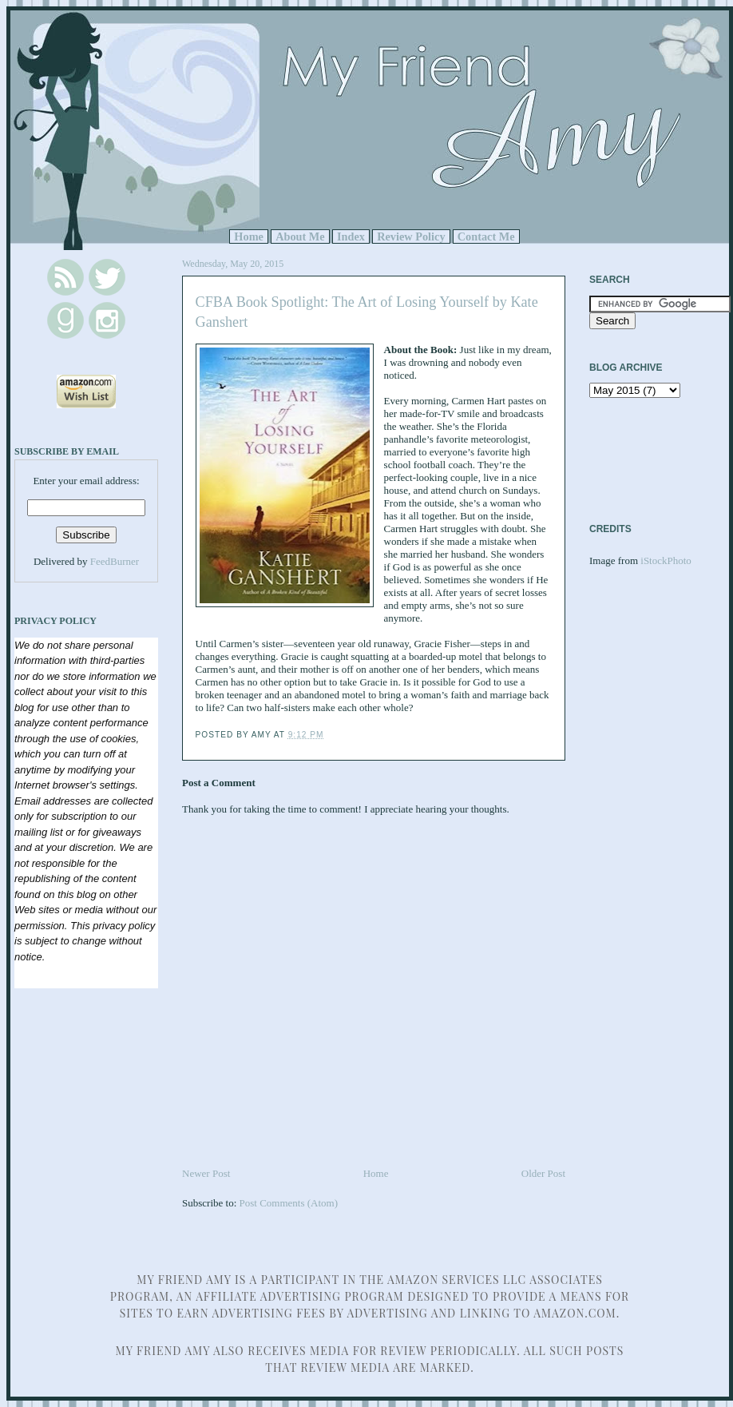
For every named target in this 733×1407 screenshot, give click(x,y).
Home (248, 236)
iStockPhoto (665, 560)
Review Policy (411, 236)
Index (351, 236)
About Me (300, 236)
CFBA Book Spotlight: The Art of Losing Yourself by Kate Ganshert (367, 312)
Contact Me (486, 236)
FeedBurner (114, 561)
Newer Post (206, 1173)
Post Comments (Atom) (289, 1203)
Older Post (543, 1173)
